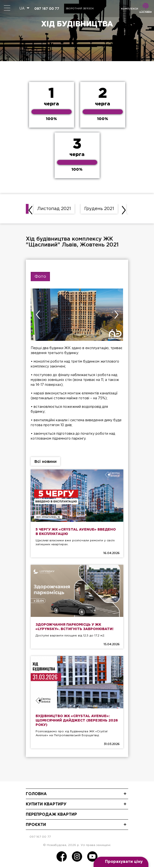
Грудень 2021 (99, 209)
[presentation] (30, 210)
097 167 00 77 (46, 9)
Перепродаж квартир (51, 814)
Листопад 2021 (54, 209)
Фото (40, 276)
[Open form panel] (121, 862)
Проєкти (36, 825)
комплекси (129, 8)
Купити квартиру (46, 804)
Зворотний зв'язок (80, 9)
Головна (36, 794)
